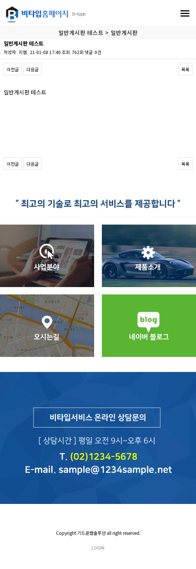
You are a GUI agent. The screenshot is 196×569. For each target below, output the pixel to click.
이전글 (13, 69)
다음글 (32, 69)
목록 (185, 69)
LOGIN (98, 547)
